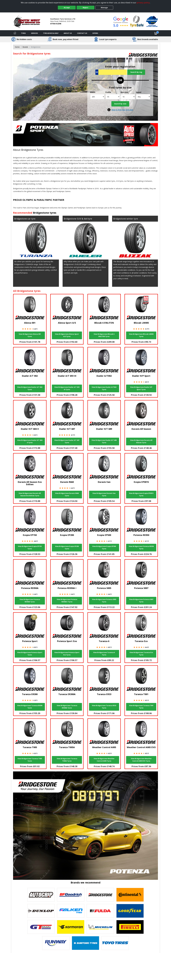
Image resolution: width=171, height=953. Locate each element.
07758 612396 (55, 24)
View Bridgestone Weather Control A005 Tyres (104, 760)
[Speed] (143, 96)
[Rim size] (128, 96)
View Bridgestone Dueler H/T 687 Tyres (66, 441)
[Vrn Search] (111, 72)
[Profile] (112, 96)
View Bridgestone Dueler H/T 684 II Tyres (29, 441)
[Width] (97, 96)
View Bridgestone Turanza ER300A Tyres (67, 707)
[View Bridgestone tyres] (100, 895)
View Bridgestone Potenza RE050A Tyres (30, 600)
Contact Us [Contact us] (82, 33)
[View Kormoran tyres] (70, 927)
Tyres (23, 33)
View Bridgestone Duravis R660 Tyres (67, 494)
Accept (67, 7)
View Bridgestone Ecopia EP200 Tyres (67, 547)
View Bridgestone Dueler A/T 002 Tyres (29, 388)
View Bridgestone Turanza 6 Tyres (104, 653)
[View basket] (156, 33)
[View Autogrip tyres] (41, 895)
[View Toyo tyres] (115, 943)
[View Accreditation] (137, 21)
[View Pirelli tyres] (130, 927)
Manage (104, 7)
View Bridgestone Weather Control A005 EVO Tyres (141, 760)
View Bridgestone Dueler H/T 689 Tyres (104, 441)
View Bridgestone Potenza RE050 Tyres (141, 547)
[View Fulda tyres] (100, 911)
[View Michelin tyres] (100, 927)
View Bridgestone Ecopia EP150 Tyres (30, 547)
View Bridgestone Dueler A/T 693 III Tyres (66, 388)
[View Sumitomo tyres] (85, 943)
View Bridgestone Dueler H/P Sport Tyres (141, 388)
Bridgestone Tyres (32, 149)
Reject (85, 7)
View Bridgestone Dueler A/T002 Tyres (104, 388)
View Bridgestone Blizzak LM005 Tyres (141, 335)
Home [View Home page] (17, 47)
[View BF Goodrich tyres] (70, 895)
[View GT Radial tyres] (41, 927)
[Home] (14, 33)
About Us (68, 33)
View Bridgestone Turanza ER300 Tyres (29, 707)
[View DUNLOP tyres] (41, 911)
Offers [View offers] (95, 33)
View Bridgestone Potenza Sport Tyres (29, 653)
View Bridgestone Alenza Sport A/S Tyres (67, 335)
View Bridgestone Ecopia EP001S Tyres (141, 494)
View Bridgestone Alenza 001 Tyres (30, 335)
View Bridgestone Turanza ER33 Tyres (104, 707)
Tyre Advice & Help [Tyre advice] (50, 33)
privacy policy (143, 2)
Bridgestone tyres (44, 212)
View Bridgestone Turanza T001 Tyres (141, 707)
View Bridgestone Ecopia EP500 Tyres (104, 547)
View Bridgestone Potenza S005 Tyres (104, 600)
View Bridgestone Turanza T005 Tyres (30, 760)
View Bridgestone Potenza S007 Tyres (141, 600)
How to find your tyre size (122, 110)
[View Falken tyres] (70, 911)
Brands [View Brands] (25, 47)
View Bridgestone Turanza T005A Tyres (67, 760)
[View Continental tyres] (130, 895)
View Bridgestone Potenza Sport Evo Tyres (66, 653)
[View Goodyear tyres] (130, 911)
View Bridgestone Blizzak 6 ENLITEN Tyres (104, 335)
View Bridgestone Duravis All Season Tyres (141, 441)
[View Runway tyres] (55, 943)
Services (34, 33)
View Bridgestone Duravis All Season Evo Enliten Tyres (30, 494)
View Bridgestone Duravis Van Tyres (104, 494)
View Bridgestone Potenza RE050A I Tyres (67, 600)
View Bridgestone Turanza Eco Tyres (141, 653)
